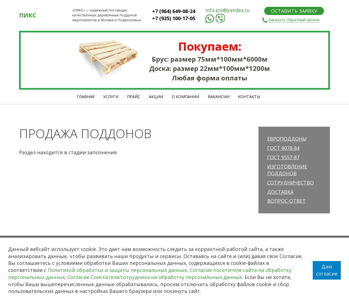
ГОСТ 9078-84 (283, 148)
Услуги (110, 96)
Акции (156, 96)
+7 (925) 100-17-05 (173, 18)
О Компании (185, 96)
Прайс (133, 96)
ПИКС (27, 15)
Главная (85, 96)
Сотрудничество (290, 182)
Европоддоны (286, 138)
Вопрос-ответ (286, 201)
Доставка (280, 192)
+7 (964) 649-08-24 (173, 11)
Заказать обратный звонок (294, 19)
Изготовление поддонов (287, 170)
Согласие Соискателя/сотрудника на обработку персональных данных (154, 277)
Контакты (249, 96)
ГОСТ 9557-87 (283, 157)
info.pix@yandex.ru (227, 10)
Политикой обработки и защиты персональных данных (117, 270)
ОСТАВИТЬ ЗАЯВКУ (294, 11)
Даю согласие (327, 270)
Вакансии (218, 96)
